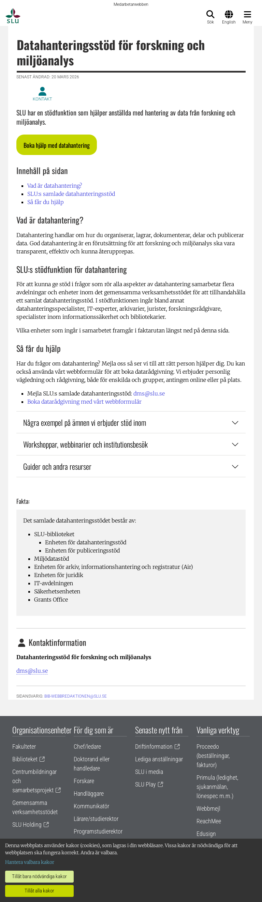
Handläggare (89, 793)
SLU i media (149, 771)
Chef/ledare (87, 746)
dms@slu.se (149, 393)
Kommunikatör (91, 806)
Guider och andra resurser (131, 466)
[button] (56, 145)
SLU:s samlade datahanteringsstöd (71, 193)
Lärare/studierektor (96, 818)
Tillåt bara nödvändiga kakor (39, 876)
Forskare (84, 780)
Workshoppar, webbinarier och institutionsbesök (131, 444)
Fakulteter (24, 746)
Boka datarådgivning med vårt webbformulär (84, 401)
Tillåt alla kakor (39, 891)
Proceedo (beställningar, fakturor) (213, 755)
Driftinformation (154, 746)
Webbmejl (208, 808)
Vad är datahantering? (54, 185)
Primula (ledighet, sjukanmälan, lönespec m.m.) (217, 786)
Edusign (206, 833)
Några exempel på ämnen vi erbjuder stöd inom (131, 422)
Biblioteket (25, 759)
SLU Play (145, 784)
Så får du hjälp (45, 202)
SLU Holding (27, 824)
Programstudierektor (98, 831)
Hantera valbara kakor (29, 862)
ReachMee (208, 821)
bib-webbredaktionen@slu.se (75, 696)
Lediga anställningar (159, 759)
